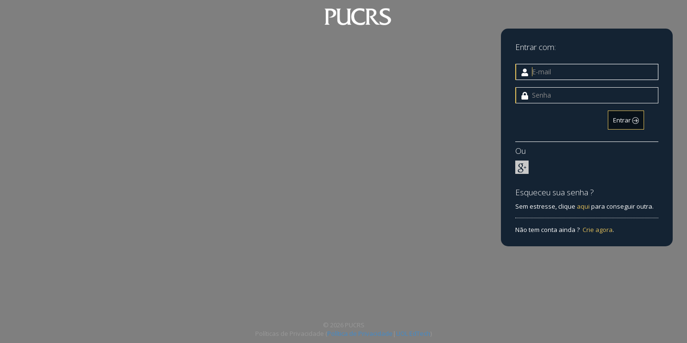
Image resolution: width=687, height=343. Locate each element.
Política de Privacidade (360, 333)
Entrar (626, 120)
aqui (583, 206)
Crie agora (598, 229)
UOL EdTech (413, 333)
